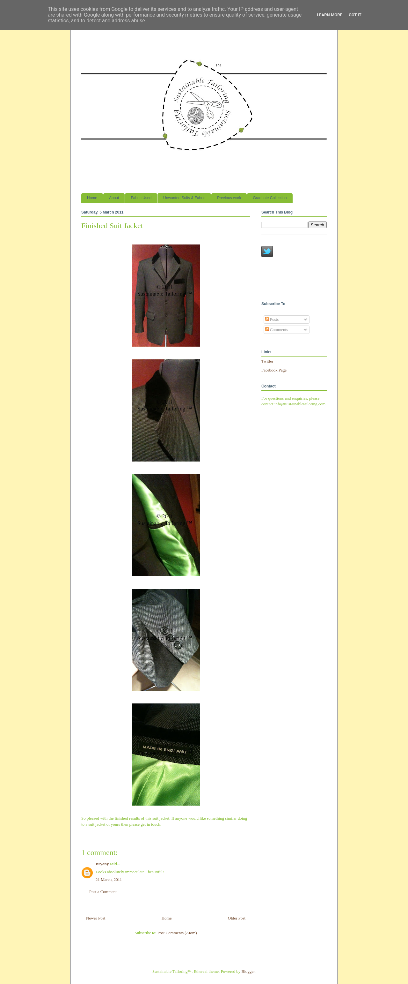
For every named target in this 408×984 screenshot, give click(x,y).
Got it (355, 14)
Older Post (236, 918)
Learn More (329, 14)
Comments (276, 329)
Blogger (248, 971)
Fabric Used (141, 198)
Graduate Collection (270, 198)
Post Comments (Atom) (177, 932)
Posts (272, 319)
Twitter (267, 361)
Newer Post (95, 918)
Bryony (102, 863)
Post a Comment (103, 891)
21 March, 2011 (109, 879)
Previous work (229, 198)
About (114, 198)
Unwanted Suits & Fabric (184, 198)
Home (92, 198)
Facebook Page (274, 370)
